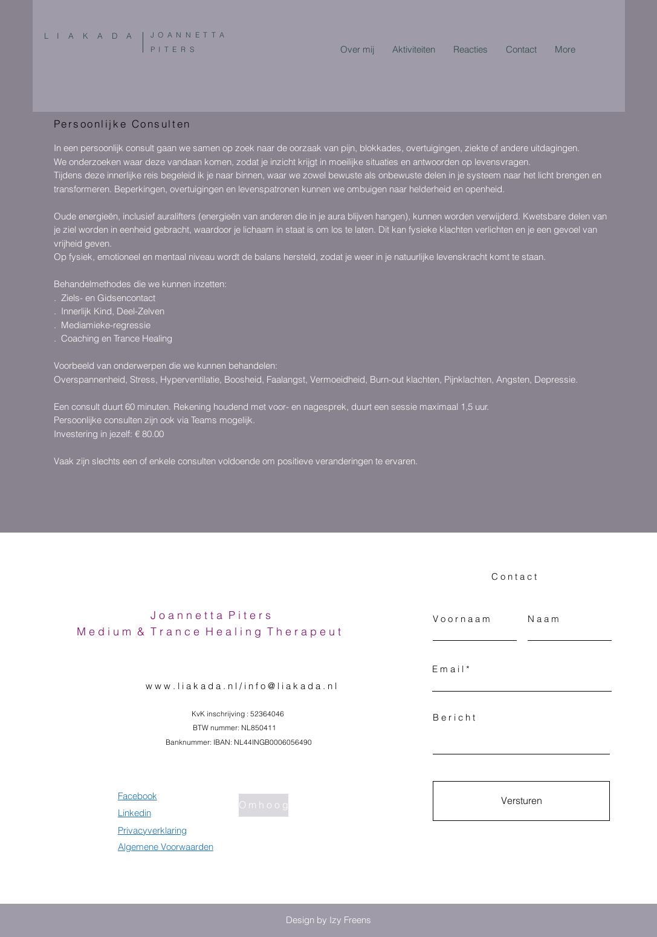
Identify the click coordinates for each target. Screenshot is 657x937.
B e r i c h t (454, 717)
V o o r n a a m (461, 618)
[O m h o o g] (263, 805)
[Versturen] (521, 801)
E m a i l (448, 668)
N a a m (543, 618)
